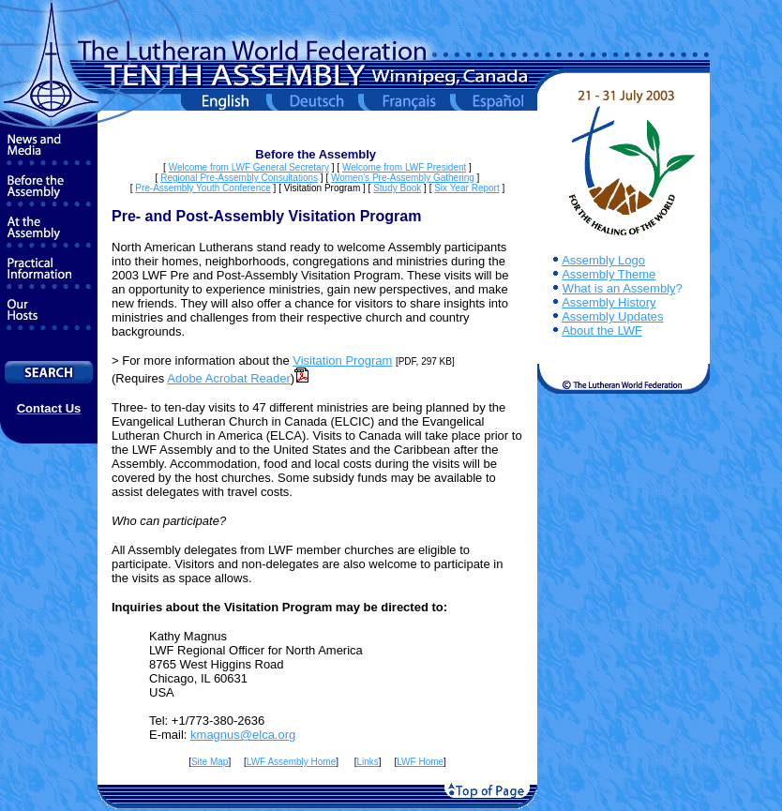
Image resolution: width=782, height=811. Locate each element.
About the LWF (602, 330)
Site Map (209, 762)
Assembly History (608, 302)
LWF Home (420, 762)
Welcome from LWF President (404, 167)
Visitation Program (342, 360)
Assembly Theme (608, 274)
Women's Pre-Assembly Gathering (402, 178)
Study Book (397, 188)
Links (367, 762)
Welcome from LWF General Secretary (249, 167)
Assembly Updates (612, 316)
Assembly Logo (603, 260)
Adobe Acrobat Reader (229, 378)
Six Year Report (467, 188)
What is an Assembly (619, 288)
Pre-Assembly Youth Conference (203, 188)
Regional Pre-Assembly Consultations (239, 178)
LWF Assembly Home (291, 762)
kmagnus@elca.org (242, 735)
